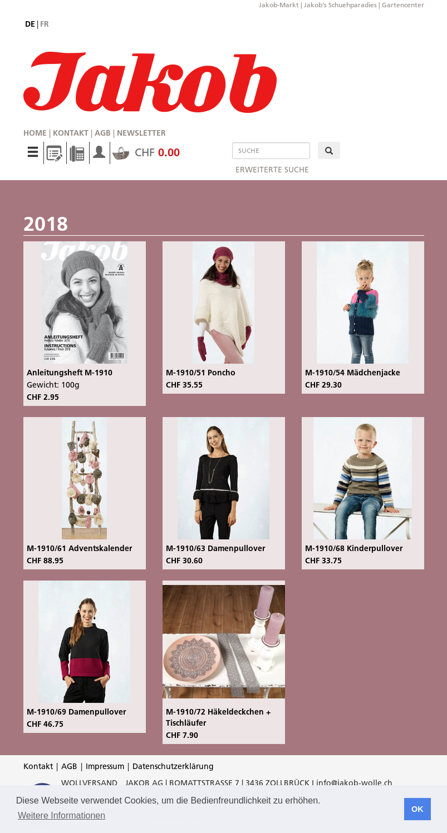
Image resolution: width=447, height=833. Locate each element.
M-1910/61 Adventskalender (79, 548)
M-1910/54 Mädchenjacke (352, 373)
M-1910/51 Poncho (200, 373)
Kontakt (71, 133)
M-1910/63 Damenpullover (215, 548)
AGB (103, 133)
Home (35, 133)
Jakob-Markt (279, 5)
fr (44, 24)
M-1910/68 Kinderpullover (353, 548)
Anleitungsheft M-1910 (69, 373)
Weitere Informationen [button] (61, 815)
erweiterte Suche (272, 170)
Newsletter (141, 133)
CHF (146, 152)
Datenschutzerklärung (173, 766)
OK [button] (417, 809)
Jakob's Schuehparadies (340, 5)
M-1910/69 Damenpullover (76, 712)
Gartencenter (403, 5)
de (30, 24)
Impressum (105, 766)
